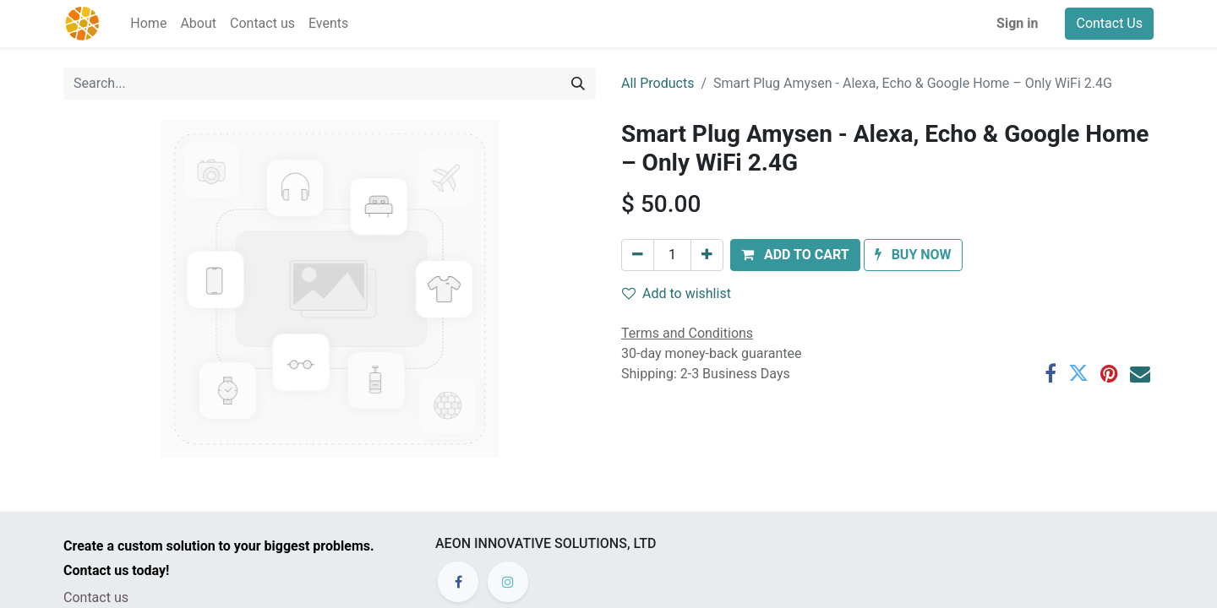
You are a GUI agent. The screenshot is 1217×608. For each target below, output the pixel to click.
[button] (795, 255)
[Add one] (706, 255)
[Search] (578, 84)
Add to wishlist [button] (676, 293)
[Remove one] (637, 255)
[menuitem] (148, 24)
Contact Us (1109, 23)
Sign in (1017, 23)
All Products (657, 83)
